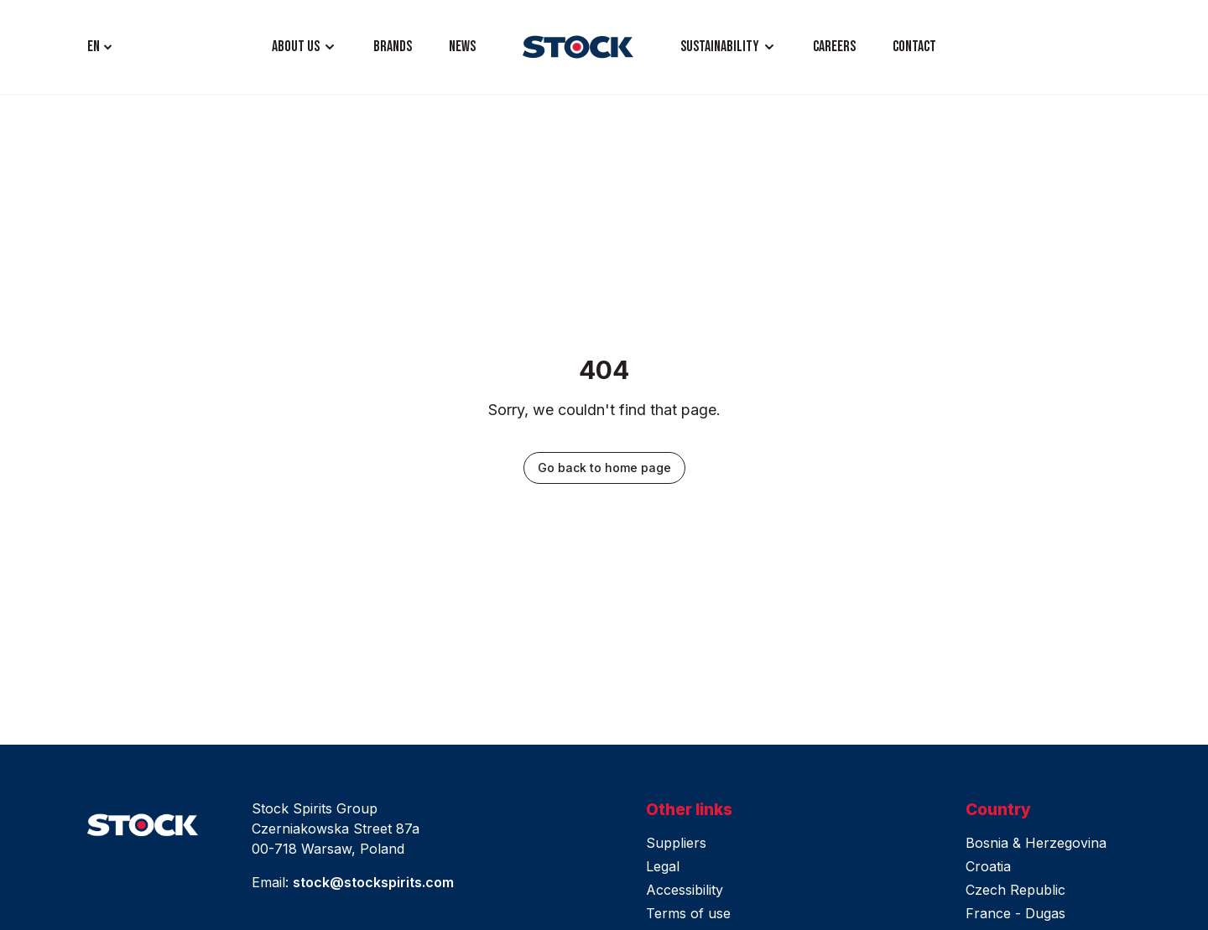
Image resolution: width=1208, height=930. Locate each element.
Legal (663, 866)
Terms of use (688, 913)
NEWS (462, 46)
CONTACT (914, 46)
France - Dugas (1015, 913)
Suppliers (676, 842)
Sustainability (719, 46)
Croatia (988, 866)
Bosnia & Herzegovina (1036, 842)
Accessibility (684, 889)
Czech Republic (1015, 889)
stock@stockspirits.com (373, 882)
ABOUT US (296, 46)
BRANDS (392, 46)
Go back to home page (604, 467)
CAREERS (834, 46)
